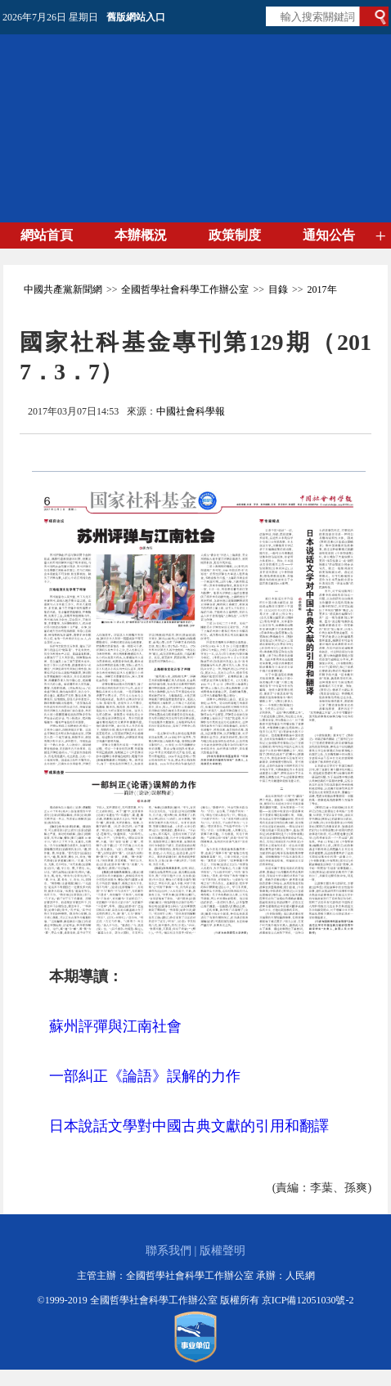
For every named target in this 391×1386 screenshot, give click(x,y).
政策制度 (235, 235)
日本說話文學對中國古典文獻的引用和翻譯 (189, 1126)
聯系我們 (168, 1251)
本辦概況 (141, 235)
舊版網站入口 (135, 17)
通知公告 (329, 235)
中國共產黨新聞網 (63, 289)
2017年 (322, 289)
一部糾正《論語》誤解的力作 (144, 1076)
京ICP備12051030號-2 (308, 1300)
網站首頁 (46, 235)
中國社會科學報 (190, 411)
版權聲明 (222, 1251)
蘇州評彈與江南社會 (115, 1026)
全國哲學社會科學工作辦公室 (185, 289)
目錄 (278, 289)
